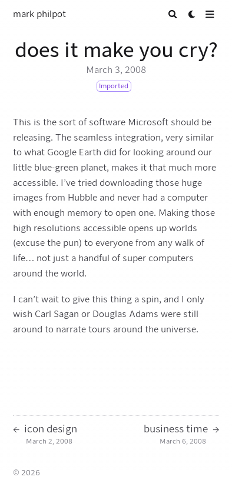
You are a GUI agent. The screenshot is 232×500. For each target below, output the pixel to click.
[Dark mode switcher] (192, 14)
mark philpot (39, 14)
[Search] (172, 14)
